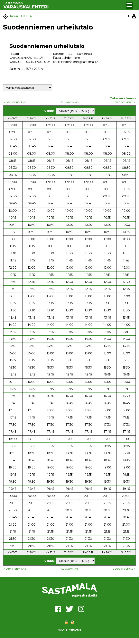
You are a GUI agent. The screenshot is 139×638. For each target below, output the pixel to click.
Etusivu (13, 16)
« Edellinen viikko (15, 102)
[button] (129, 5)
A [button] (129, 16)
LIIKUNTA (26, 16)
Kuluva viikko (69, 102)
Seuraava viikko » (124, 102)
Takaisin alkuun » (123, 98)
